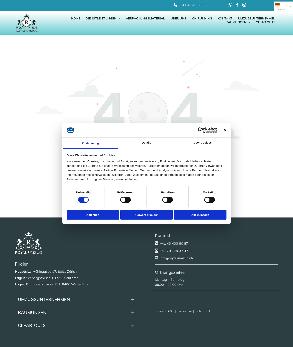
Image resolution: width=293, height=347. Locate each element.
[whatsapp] (230, 5)
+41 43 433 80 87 (194, 5)
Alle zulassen (200, 214)
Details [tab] (146, 142)
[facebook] (237, 5)
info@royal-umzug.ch (176, 258)
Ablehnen (92, 214)
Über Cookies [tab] (202, 142)
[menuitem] (75, 18)
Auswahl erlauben (146, 214)
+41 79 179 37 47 (174, 251)
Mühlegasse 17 (44, 271)
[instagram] (244, 5)
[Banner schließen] (225, 130)
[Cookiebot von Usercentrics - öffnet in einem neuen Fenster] (200, 130)
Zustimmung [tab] (90, 143)
